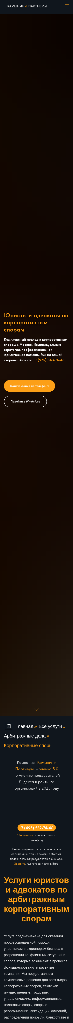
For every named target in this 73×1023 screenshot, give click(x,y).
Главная (18, 726)
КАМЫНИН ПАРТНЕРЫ (27, 6)
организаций (26, 788)
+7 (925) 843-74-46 (48, 360)
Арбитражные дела (25, 735)
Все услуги (50, 726)
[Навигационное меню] (67, 5)
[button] (29, 386)
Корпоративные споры (28, 745)
